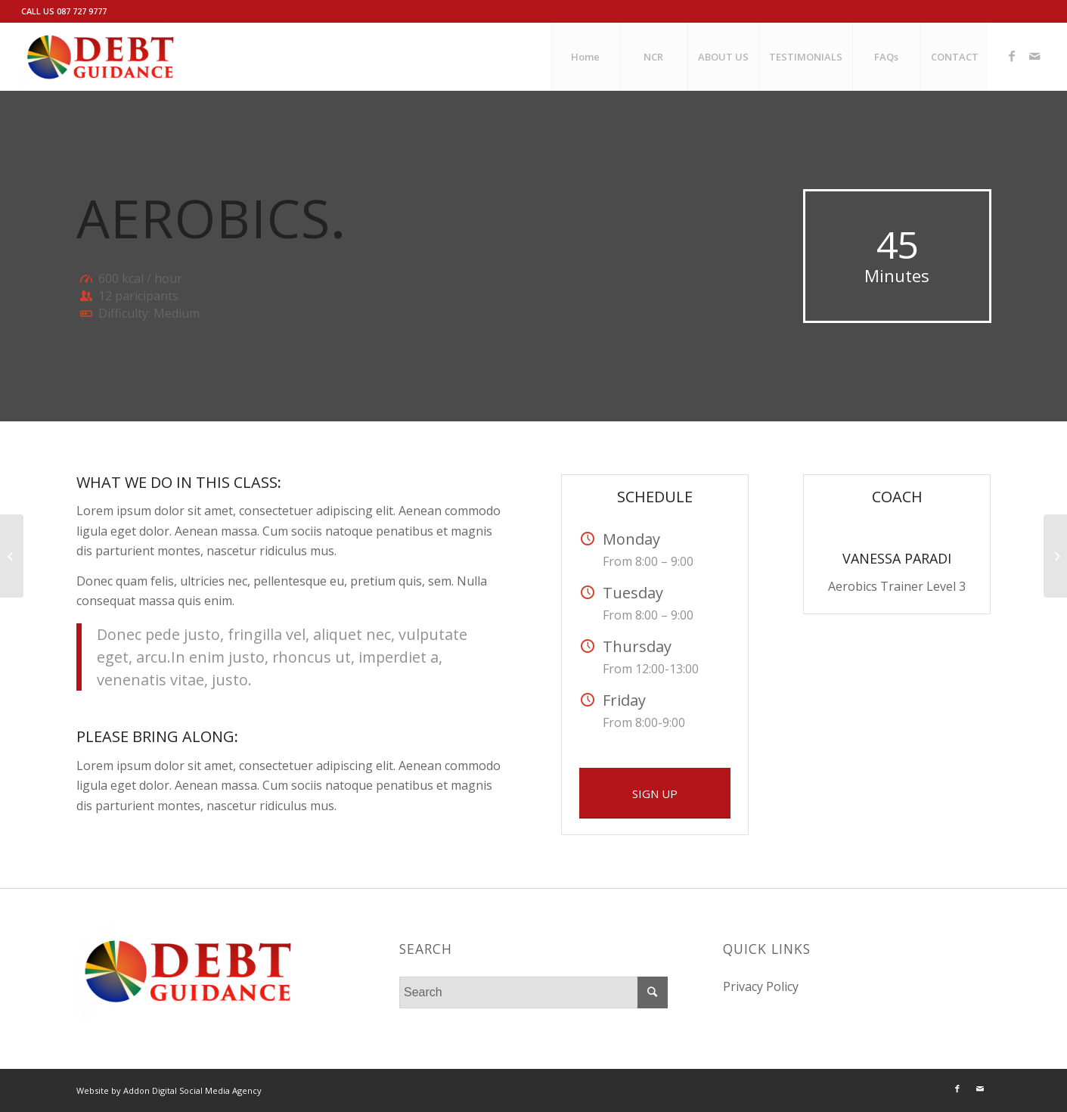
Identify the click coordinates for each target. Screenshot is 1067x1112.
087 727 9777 (82, 11)
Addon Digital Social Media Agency (192, 1090)
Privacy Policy (761, 986)
